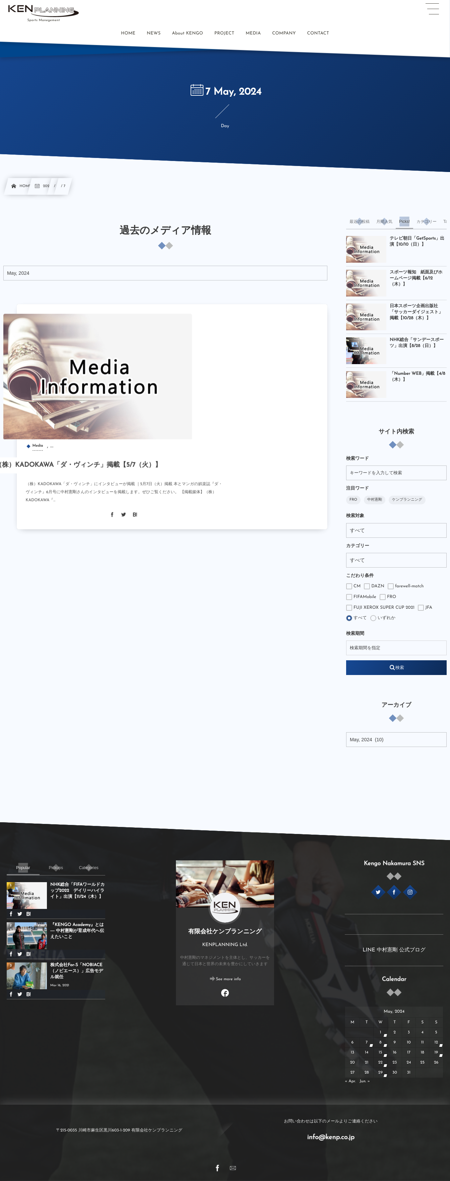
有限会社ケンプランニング (225, 932)
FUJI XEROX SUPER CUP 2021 (380, 608)
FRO (353, 500)
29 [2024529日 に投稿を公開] (380, 1073)
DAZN (374, 586)
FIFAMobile (361, 597)
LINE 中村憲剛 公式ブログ (394, 950)
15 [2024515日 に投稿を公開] (380, 1052)
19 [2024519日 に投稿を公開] (436, 1052)
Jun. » (365, 1081)
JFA (425, 608)
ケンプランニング (407, 500)
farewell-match (406, 586)
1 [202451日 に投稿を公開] (380, 1032)
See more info (228, 980)
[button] (432, 9)
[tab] (359, 221)
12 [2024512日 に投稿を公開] (436, 1042)
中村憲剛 (374, 500)
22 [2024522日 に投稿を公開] (380, 1063)
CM (353, 586)
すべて (356, 618)
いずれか (382, 618)
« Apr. (350, 1081)
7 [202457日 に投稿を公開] (367, 1042)
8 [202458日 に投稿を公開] (380, 1042)
